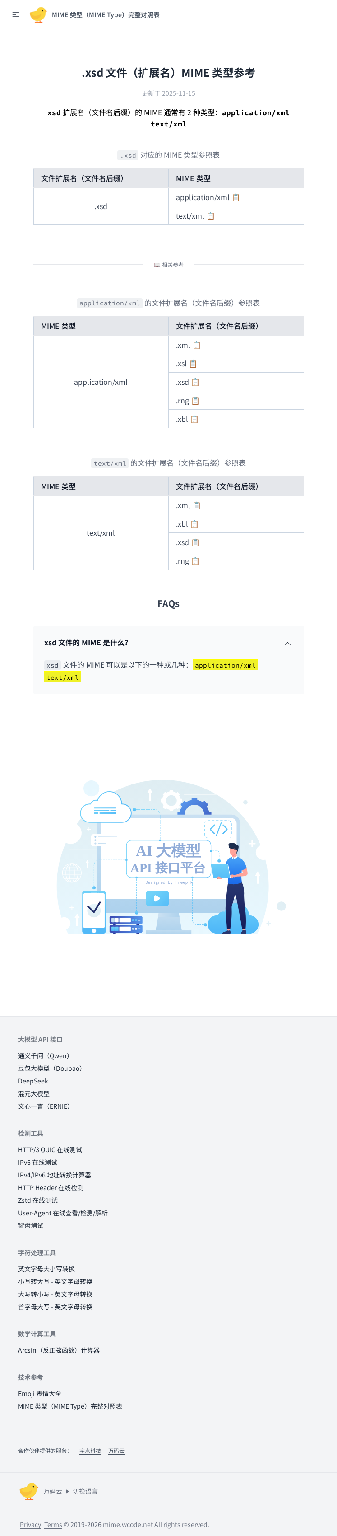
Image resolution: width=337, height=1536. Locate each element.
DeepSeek (33, 1080)
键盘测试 (30, 1225)
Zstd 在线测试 (38, 1200)
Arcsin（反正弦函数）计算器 (59, 1349)
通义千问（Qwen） (45, 1055)
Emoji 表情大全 (39, 1393)
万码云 (116, 1450)
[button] (16, 14)
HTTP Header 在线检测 (50, 1187)
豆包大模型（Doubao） (52, 1068)
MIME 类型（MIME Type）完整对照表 (70, 1405)
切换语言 (85, 1490)
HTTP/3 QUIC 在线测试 (50, 1149)
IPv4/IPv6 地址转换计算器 (54, 1174)
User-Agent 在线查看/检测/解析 (63, 1212)
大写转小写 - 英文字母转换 (55, 1293)
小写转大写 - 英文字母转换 (55, 1281)
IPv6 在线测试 (37, 1162)
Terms (53, 1524)
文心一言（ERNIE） (46, 1106)
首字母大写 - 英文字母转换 (55, 1306)
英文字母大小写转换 (46, 1268)
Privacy (30, 1524)
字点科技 (90, 1450)
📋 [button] (235, 196)
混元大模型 (34, 1093)
